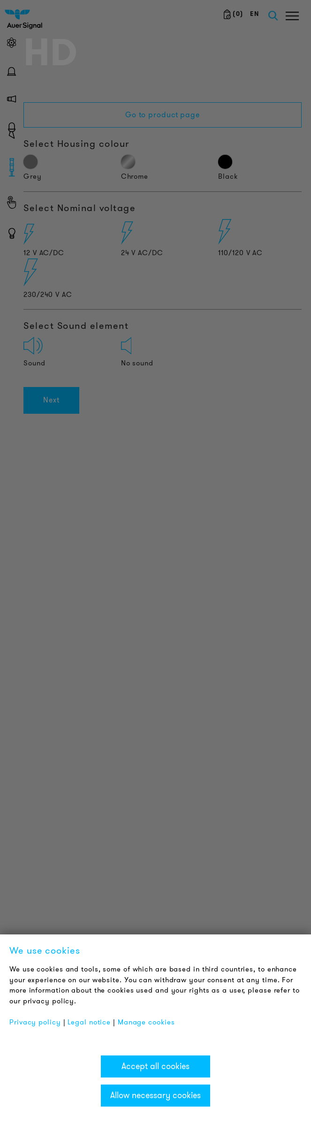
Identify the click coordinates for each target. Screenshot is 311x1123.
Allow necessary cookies (155, 1095)
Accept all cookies (155, 1066)
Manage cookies (146, 1022)
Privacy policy (35, 1022)
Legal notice (89, 1022)
